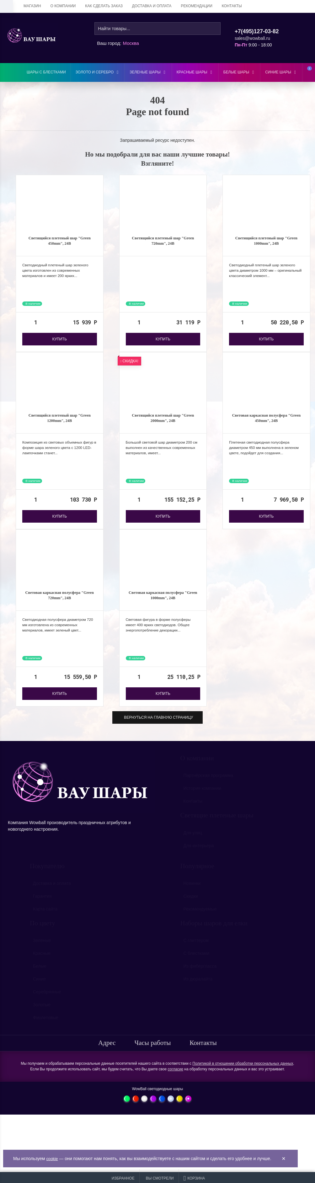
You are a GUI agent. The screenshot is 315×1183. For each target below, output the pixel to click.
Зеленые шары (148, 72)
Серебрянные (47, 1001)
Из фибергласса (200, 975)
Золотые (42, 1014)
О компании (63, 6)
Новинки (192, 892)
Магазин (32, 6)
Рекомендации (196, 6)
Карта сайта (45, 918)
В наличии (32, 305)
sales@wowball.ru (252, 38)
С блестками (196, 962)
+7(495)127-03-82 (257, 31)
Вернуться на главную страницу (157, 724)
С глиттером (196, 949)
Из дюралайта (198, 988)
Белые (39, 975)
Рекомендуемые (200, 918)
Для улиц (193, 842)
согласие (176, 1075)
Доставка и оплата (152, 6)
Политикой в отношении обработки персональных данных (242, 1070)
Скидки (191, 905)
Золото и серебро (98, 72)
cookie (52, 1158)
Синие (39, 988)
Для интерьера (199, 854)
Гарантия (42, 905)
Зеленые (42, 949)
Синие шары (281, 72)
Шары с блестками (46, 72)
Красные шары (195, 72)
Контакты (232, 6)
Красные (42, 962)
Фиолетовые (45, 1027)
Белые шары (239, 72)
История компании (203, 797)
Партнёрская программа (208, 784)
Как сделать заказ (104, 6)
